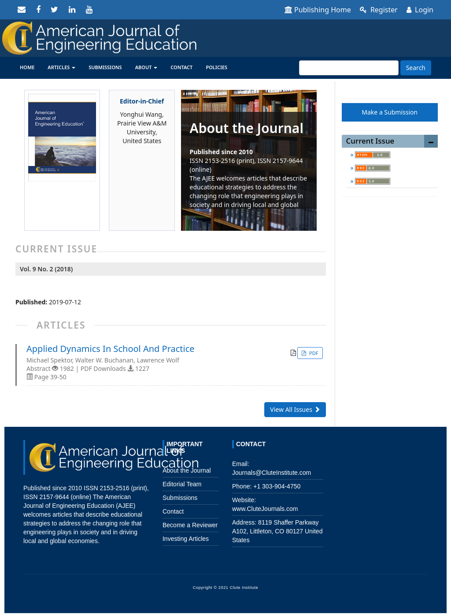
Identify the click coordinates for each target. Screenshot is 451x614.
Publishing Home (318, 10)
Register (379, 10)
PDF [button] (313, 353)
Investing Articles (186, 538)
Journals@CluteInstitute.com (271, 472)
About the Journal (187, 470)
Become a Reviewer (190, 525)
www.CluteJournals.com (265, 508)
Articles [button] (61, 67)
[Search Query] (349, 67)
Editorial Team (182, 484)
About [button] (146, 67)
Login (420, 10)
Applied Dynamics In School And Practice (110, 349)
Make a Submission (390, 112)
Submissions (105, 67)
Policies (216, 67)
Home (27, 67)
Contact (181, 67)
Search (415, 67)
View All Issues (295, 409)
